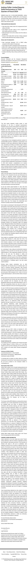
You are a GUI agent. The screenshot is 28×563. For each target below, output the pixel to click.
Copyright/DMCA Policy (15, 554)
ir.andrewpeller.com (14, 62)
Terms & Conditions (5, 554)
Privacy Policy (24, 554)
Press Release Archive (11, 552)
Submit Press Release (20, 552)
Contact (14, 556)
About (4, 552)
